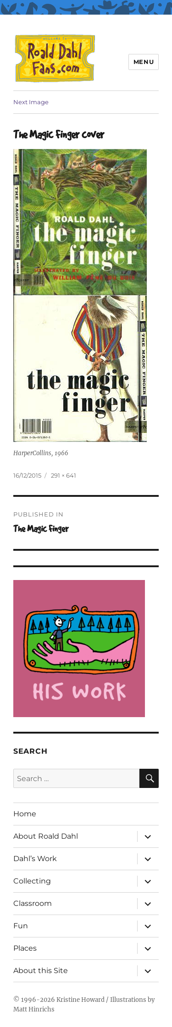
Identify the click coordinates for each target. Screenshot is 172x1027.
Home (24, 813)
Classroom (32, 903)
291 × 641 (63, 475)
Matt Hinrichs (34, 1009)
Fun (20, 925)
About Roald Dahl (45, 836)
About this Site (40, 970)
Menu (143, 61)
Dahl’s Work (35, 858)
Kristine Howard (80, 1000)
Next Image (31, 102)
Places (25, 948)
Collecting (32, 881)
